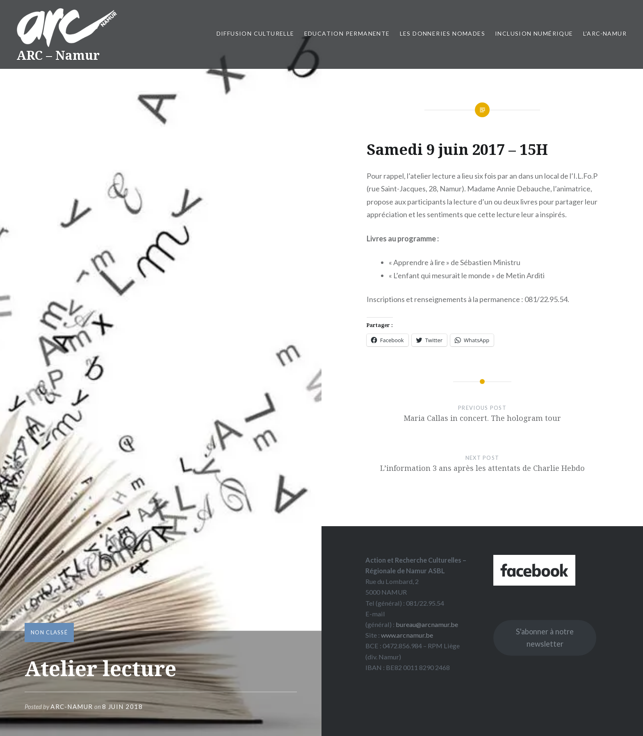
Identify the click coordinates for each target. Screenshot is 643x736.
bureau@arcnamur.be (427, 624)
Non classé (49, 632)
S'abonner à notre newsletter (545, 637)
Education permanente (347, 33)
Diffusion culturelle (255, 33)
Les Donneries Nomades (442, 33)
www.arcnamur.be (407, 635)
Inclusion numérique (534, 33)
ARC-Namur (71, 706)
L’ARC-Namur (605, 33)
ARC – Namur (58, 55)
